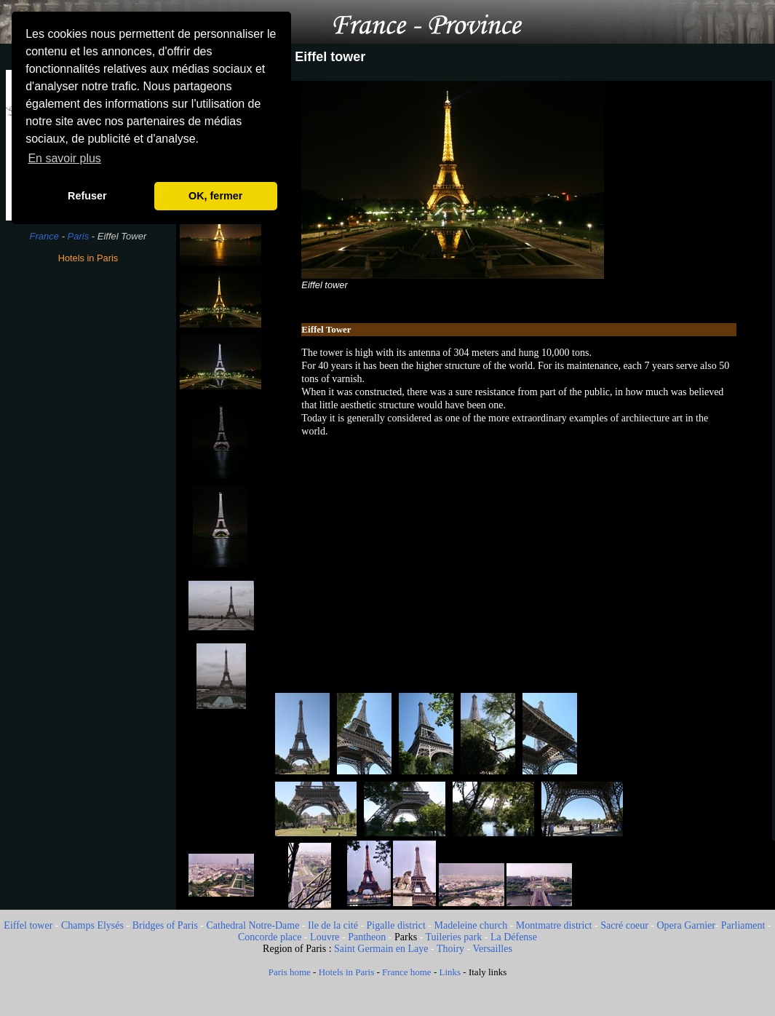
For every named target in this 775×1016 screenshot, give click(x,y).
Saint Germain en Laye (381, 948)
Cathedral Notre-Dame (253, 925)
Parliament (743, 925)
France (44, 236)
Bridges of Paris (165, 925)
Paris (79, 236)
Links (450, 972)
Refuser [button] (87, 196)
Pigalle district (396, 925)
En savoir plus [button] (64, 158)
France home (407, 972)
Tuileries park (454, 937)
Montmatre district (554, 925)
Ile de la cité (333, 925)
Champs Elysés (92, 925)
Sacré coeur (624, 925)
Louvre (324, 937)
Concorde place (269, 937)
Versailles (492, 948)
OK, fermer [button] (215, 196)
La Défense (513, 937)
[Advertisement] (88, 505)
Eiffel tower (28, 925)
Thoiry (450, 948)
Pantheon (367, 937)
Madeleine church (471, 925)
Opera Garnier (685, 925)
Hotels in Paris (88, 258)
